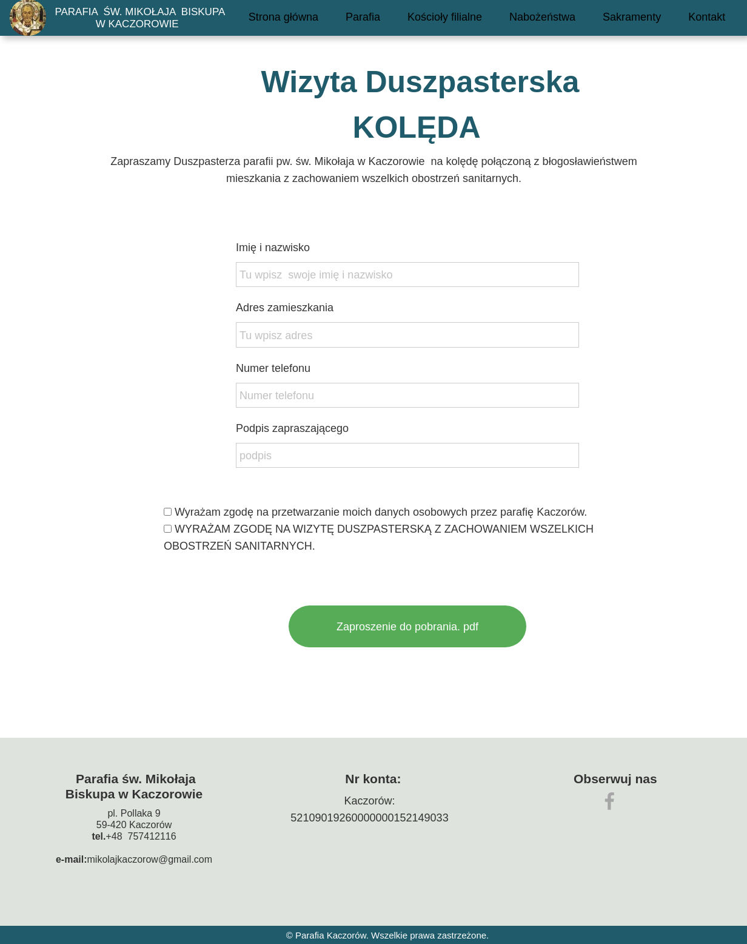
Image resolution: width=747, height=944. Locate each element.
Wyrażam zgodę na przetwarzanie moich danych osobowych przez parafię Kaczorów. (379, 529)
